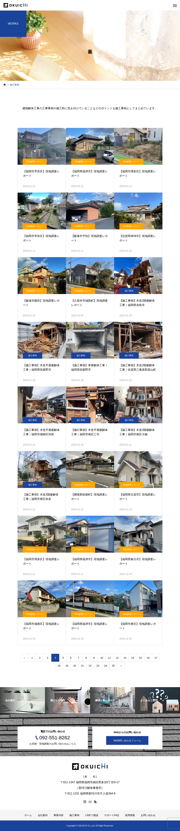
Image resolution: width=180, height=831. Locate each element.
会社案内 (43, 815)
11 (109, 657)
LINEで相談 (91, 815)
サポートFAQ (111, 815)
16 (148, 657)
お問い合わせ (148, 815)
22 (90, 665)
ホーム (28, 815)
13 (125, 657)
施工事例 (129, 291)
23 (98, 665)
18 (59, 665)
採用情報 (130, 815)
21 (82, 665)
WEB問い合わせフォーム (127, 740)
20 (74, 665)
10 (101, 657)
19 (67, 665)
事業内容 (58, 815)
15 (140, 657)
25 (113, 665)
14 (132, 657)
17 (156, 657)
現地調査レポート (34, 161)
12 (117, 657)
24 (105, 665)
